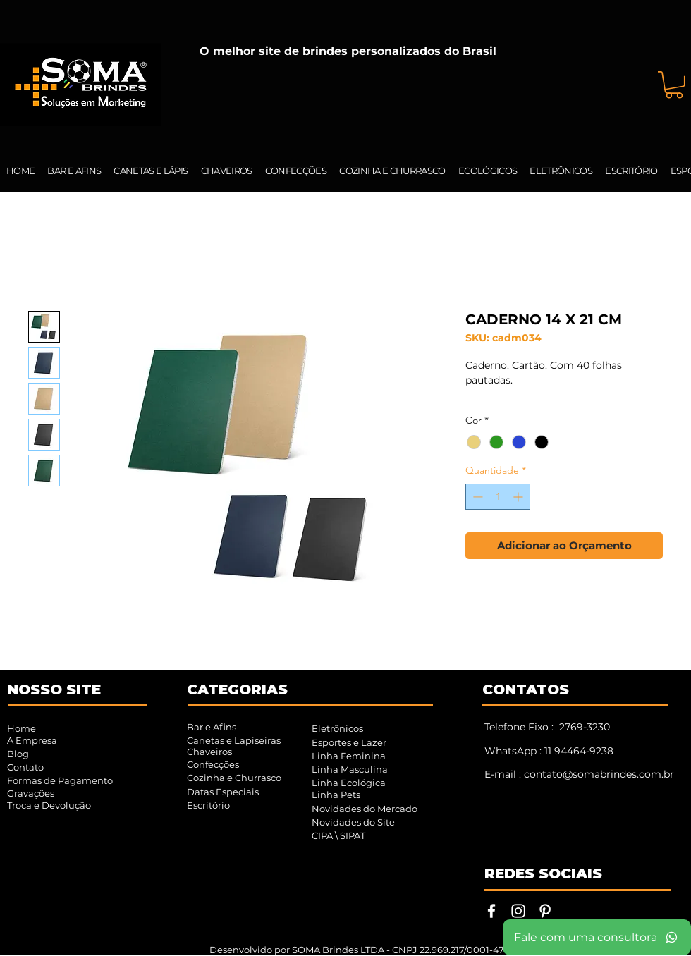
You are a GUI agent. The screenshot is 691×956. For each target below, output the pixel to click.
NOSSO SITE (54, 689)
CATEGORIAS (237, 689)
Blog (18, 753)
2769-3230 (584, 727)
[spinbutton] (497, 496)
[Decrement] (476, 496)
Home (21, 728)
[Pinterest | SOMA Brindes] (545, 911)
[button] (674, 85)
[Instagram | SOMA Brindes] (518, 911)
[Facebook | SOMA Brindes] (491, 911)
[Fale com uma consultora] (597, 937)
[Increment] (519, 496)
